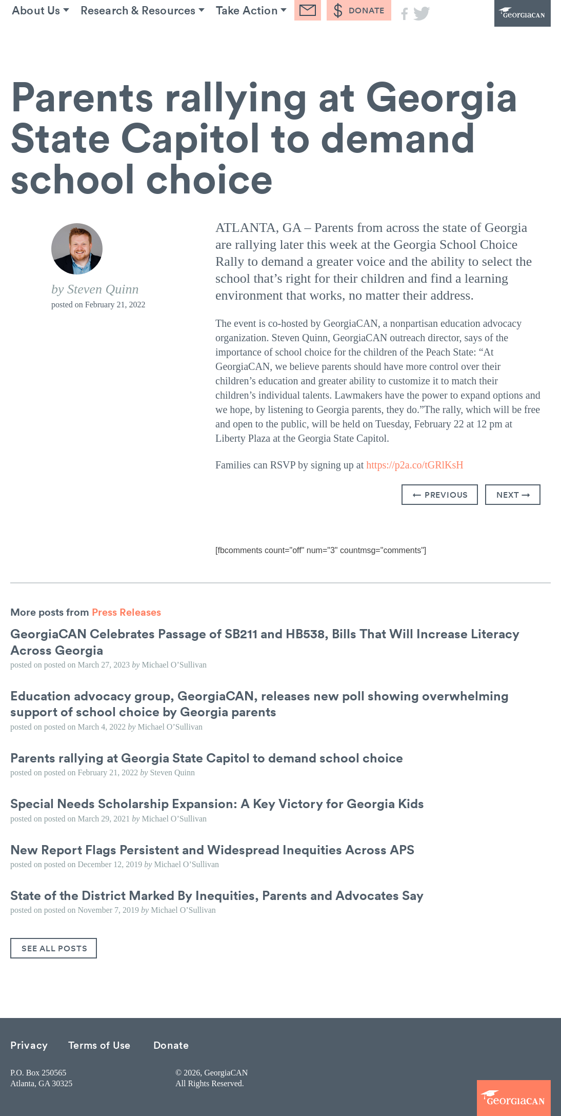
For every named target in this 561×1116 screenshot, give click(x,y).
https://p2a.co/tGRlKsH (414, 465)
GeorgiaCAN (494, 28)
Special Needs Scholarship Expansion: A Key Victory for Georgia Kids (222, 802)
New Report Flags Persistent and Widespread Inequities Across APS (218, 848)
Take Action (244, 40)
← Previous (440, 494)
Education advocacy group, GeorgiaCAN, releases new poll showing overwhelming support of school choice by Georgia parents (265, 703)
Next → (513, 494)
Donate (171, 1044)
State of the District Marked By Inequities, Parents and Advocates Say (224, 894)
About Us (31, 40)
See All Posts (54, 947)
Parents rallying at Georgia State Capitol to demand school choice (212, 757)
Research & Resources (134, 40)
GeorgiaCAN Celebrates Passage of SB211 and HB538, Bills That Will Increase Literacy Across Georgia (272, 641)
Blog (307, 40)
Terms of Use (99, 1044)
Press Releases (126, 611)
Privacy (29, 1044)
